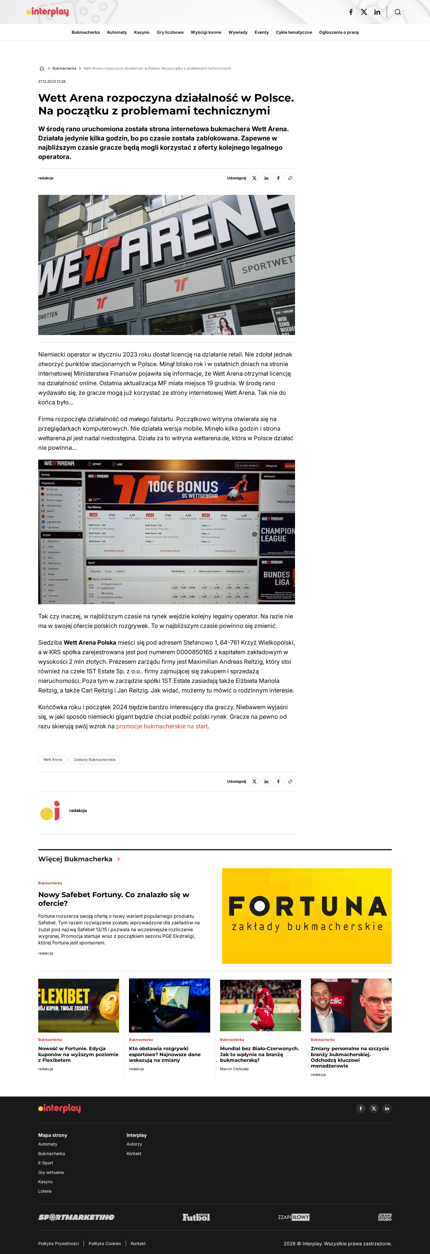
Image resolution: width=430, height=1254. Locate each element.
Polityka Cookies (105, 1243)
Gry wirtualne (51, 1172)
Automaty (47, 1143)
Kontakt (134, 1153)
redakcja (45, 178)
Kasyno (45, 1181)
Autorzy (134, 1143)
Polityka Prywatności (58, 1243)
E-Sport (45, 1162)
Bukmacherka (64, 68)
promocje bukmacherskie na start (162, 726)
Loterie (45, 1191)
